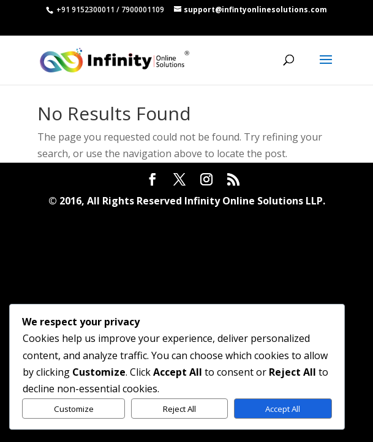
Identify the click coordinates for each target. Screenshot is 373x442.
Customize (74, 408)
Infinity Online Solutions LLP (253, 200)
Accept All (282, 408)
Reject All (179, 408)
